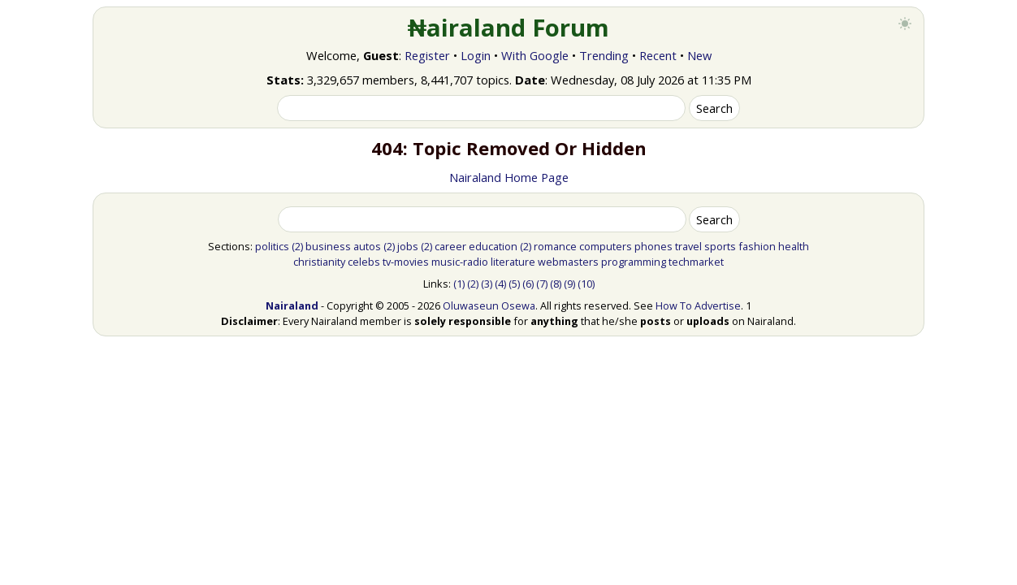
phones (653, 246)
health (793, 246)
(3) (486, 283)
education (493, 246)
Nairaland (292, 305)
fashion (757, 246)
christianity (319, 261)
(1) (459, 283)
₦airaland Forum (509, 27)
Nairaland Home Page (509, 177)
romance (555, 246)
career (450, 246)
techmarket (696, 261)
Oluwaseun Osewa (489, 305)
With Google (535, 55)
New (699, 55)
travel (688, 246)
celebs (364, 261)
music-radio (459, 261)
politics (272, 246)
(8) (555, 283)
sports (720, 246)
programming (633, 261)
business (328, 246)
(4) (500, 283)
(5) (514, 283)
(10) (586, 283)
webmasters (568, 261)
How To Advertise (698, 305)
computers (605, 246)
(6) (528, 283)
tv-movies (406, 261)
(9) (569, 283)
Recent (658, 55)
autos (367, 246)
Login (476, 55)
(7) (541, 283)
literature (513, 261)
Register (427, 55)
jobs (407, 246)
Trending (604, 55)
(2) (297, 246)
